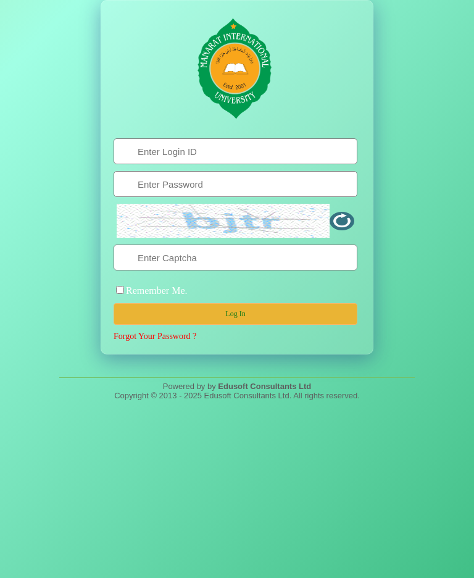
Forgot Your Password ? (155, 336)
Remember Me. (157, 290)
